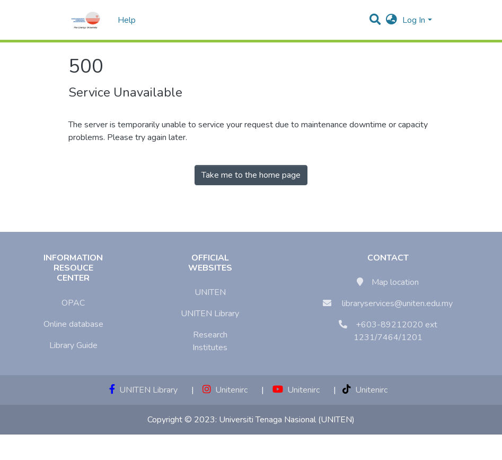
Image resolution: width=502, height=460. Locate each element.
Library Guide (73, 345)
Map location (395, 282)
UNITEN (210, 292)
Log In (413, 20)
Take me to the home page (251, 175)
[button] (391, 20)
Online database (73, 324)
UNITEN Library (210, 313)
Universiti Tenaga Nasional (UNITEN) (287, 420)
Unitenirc (225, 390)
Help (123, 20)
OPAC (73, 303)
